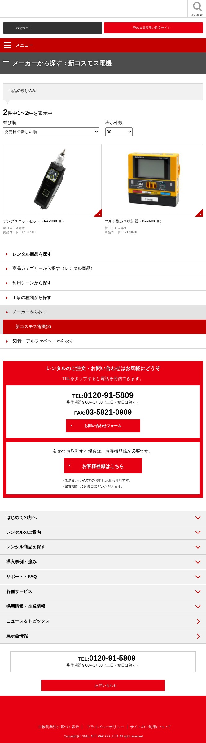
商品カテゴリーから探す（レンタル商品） (53, 268)
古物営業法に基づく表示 (58, 727)
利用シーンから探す (31, 282)
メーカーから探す (29, 311)
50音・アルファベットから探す (43, 341)
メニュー (18, 45)
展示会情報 (17, 635)
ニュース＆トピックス (28, 621)
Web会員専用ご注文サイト (151, 27)
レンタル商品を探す (31, 254)
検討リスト (24, 28)
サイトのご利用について (150, 727)
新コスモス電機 (33, 326)
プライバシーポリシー (105, 727)
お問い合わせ (106, 685)
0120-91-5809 (108, 395)
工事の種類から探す (31, 297)
